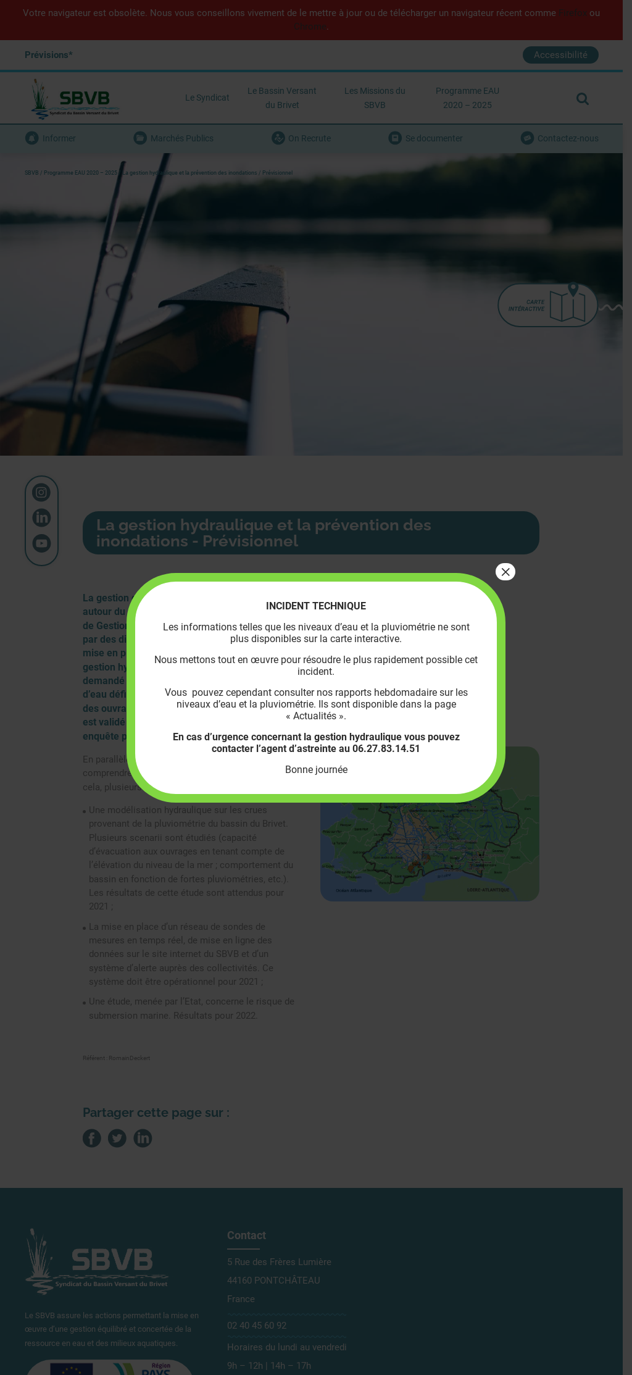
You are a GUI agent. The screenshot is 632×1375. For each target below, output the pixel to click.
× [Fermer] (505, 571)
